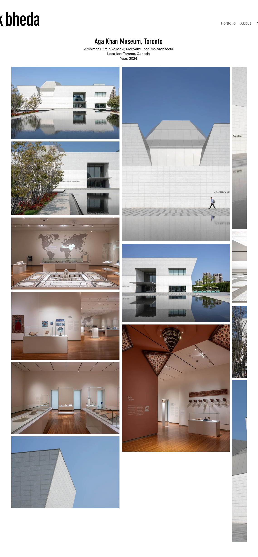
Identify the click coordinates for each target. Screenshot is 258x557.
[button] (228, 23)
